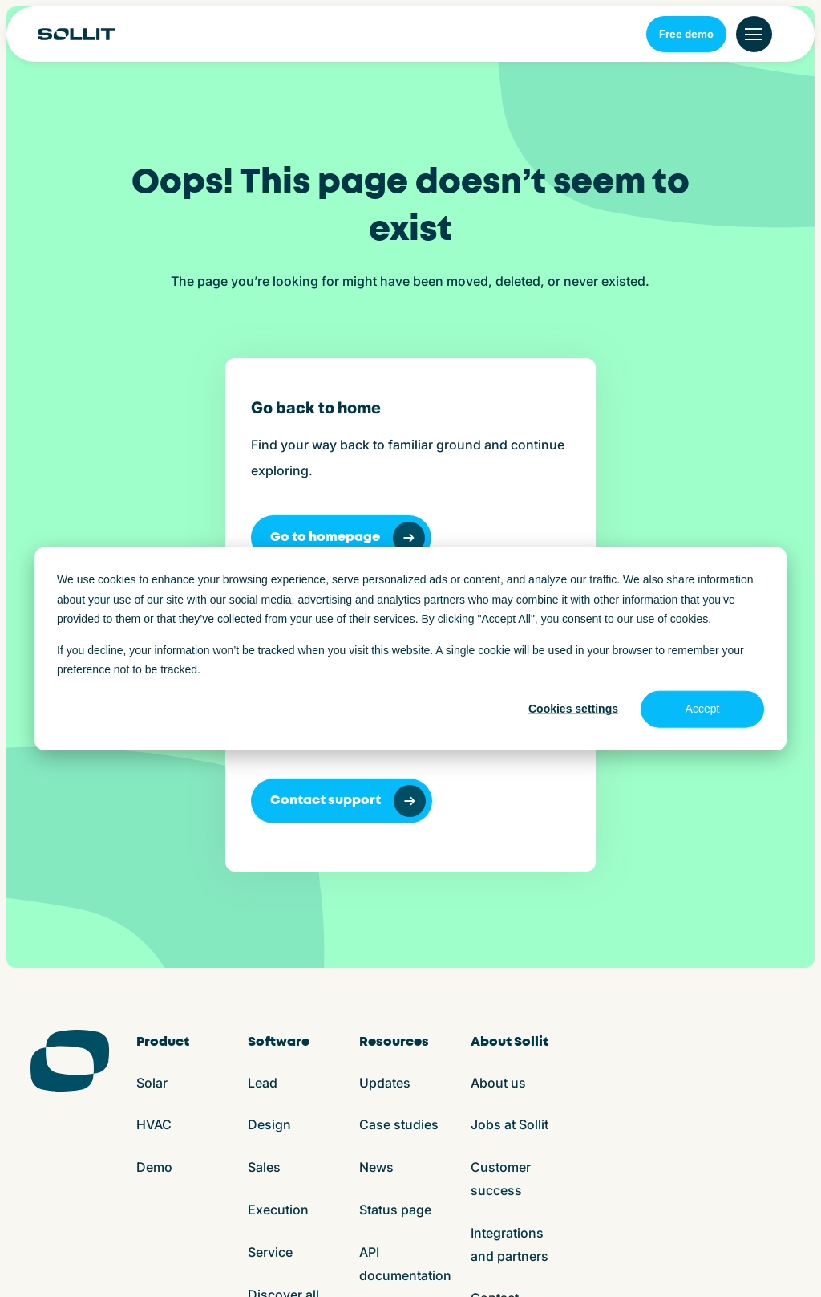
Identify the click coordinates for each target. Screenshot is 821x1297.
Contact (495, 1035)
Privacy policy (339, 1264)
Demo (154, 904)
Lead (262, 819)
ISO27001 (416, 1264)
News (376, 904)
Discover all (283, 1031)
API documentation (405, 1000)
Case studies (399, 861)
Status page (395, 946)
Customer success (501, 915)
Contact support (539, 538)
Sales (264, 904)
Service (270, 989)
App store (481, 1264)
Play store (547, 1264)
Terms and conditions (174, 1264)
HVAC (154, 861)
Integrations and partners (509, 981)
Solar (152, 819)
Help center (394, 1054)
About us (498, 819)
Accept (703, 708)
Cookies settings (573, 708)
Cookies (266, 1264)
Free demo (686, 33)
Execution (278, 946)
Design (269, 861)
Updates (384, 819)
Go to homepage (159, 538)
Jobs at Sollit (509, 861)
